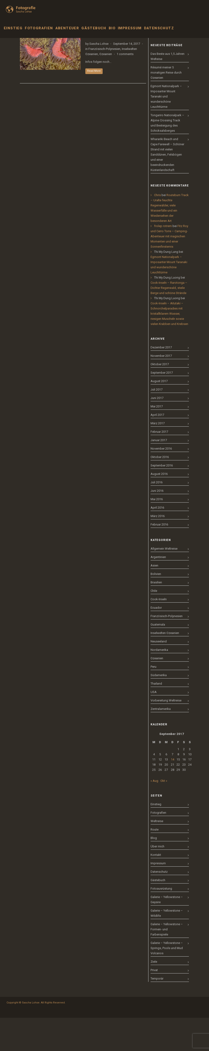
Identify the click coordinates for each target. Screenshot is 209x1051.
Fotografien (158, 846)
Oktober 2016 (160, 490)
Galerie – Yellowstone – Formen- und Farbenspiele (167, 962)
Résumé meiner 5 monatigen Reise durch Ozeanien (166, 106)
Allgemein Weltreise (164, 582)
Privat (154, 1003)
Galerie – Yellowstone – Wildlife (167, 946)
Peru (153, 700)
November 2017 (161, 389)
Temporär (157, 1012)
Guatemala (158, 658)
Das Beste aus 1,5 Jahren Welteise (167, 89)
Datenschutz (159, 905)
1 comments (125, 87)
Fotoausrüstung (161, 922)
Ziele (154, 995)
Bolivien (156, 607)
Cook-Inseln (159, 632)
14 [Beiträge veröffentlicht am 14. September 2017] (172, 792)
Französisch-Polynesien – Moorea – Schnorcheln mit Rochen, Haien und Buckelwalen (117, 61)
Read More (94, 104)
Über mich (157, 879)
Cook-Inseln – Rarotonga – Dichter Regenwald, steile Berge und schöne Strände (169, 321)
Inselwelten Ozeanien (165, 666)
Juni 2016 (157, 524)
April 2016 (157, 541)
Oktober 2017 (160, 397)
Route (155, 863)
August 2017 (159, 414)
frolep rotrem (163, 259)
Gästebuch (158, 913)
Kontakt (156, 888)
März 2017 (158, 456)
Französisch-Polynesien (104, 82)
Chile (154, 624)
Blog (154, 871)
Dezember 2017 (161, 380)
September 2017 (162, 406)
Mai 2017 (157, 439)
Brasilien (156, 615)
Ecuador (156, 641)
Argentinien (158, 590)
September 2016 (162, 498)
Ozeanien (105, 87)
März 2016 (158, 549)
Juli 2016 (156, 515)
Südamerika (159, 708)
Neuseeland (159, 674)
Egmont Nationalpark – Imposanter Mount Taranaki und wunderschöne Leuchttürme (166, 130)
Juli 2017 (156, 423)
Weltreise (157, 854)
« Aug (154, 814)
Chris (157, 228)
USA (154, 725)
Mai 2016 (157, 532)
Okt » (163, 814)
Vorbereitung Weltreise (166, 733)
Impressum (158, 896)
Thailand (156, 717)
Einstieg (156, 837)
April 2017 (157, 448)
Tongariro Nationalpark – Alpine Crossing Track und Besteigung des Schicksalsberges (167, 156)
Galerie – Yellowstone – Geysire (167, 932)
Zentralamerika (161, 742)
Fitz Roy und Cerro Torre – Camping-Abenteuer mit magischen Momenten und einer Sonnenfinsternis (169, 269)
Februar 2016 (159, 557)
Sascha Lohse (98, 77)
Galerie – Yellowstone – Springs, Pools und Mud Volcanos (167, 981)
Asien (154, 598)
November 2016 (161, 482)
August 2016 (159, 507)
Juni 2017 (157, 431)
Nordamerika (159, 683)
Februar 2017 (159, 465)
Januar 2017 (159, 473)
